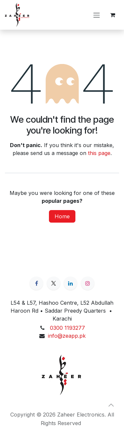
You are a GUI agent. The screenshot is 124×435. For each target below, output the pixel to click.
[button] (111, 405)
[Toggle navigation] (96, 15)
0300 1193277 (67, 328)
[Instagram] (87, 283)
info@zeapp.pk (67, 335)
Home (62, 216)
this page (99, 153)
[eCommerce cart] (112, 14)
